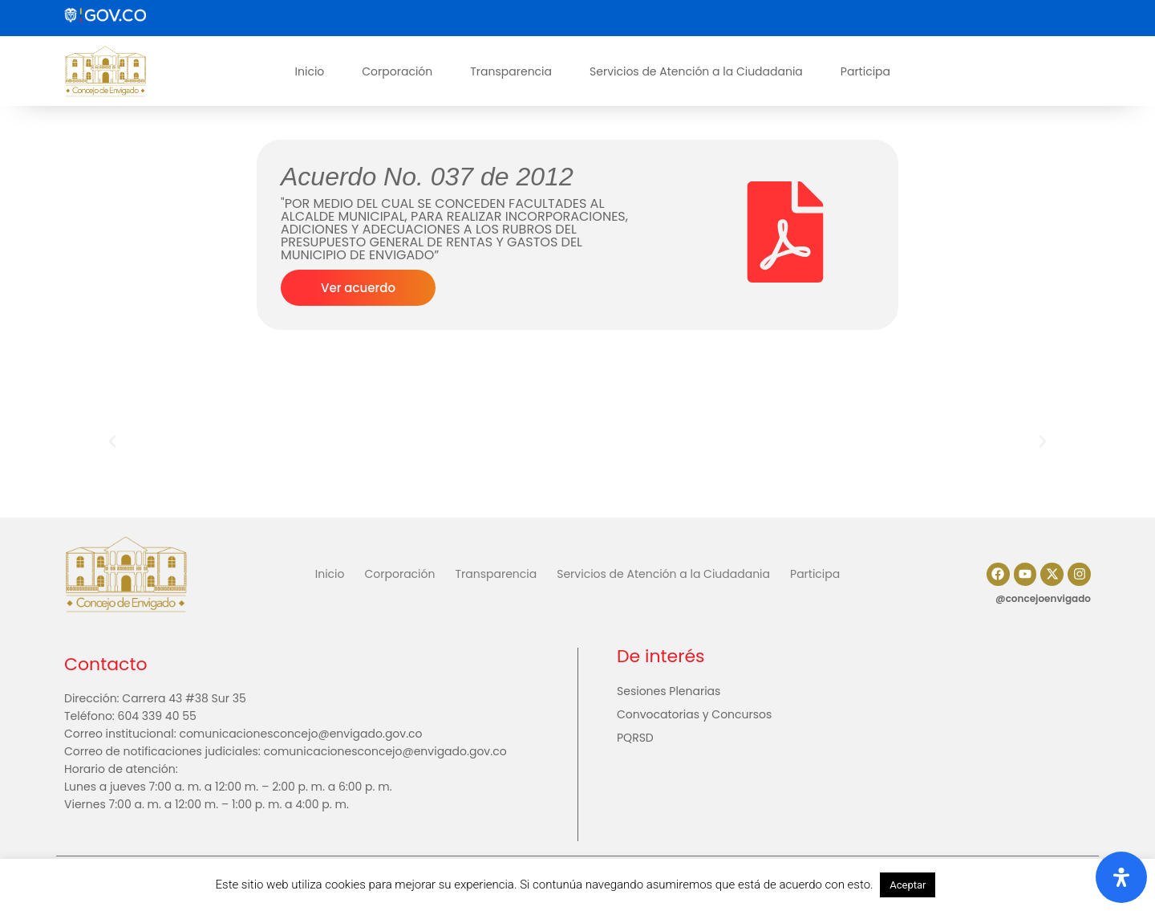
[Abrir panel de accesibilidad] (1121, 877)
